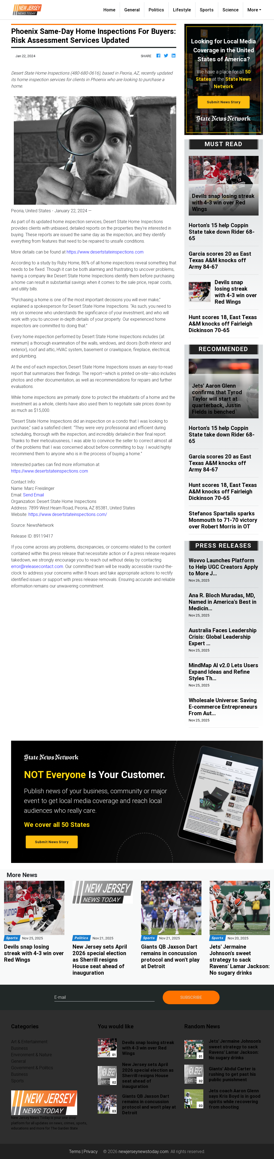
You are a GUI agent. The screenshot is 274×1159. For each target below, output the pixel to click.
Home (111, 9)
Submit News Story (223, 102)
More (252, 9)
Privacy (91, 1151)
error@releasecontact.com (37, 566)
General (132, 9)
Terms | (76, 1151)
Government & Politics (32, 1067)
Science (231, 9)
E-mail (60, 997)
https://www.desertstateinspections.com (105, 252)
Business (19, 1048)
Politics (156, 9)
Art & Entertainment (29, 1041)
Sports (207, 9)
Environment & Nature (31, 1054)
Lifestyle (182, 9)
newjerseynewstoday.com (143, 1151)
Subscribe (191, 997)
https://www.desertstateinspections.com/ (67, 514)
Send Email (33, 494)
